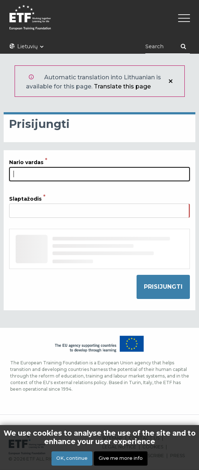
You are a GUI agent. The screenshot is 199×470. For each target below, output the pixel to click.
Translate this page (122, 86)
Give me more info (121, 459)
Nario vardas (26, 162)
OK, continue (72, 459)
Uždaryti (170, 81)
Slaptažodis (25, 198)
